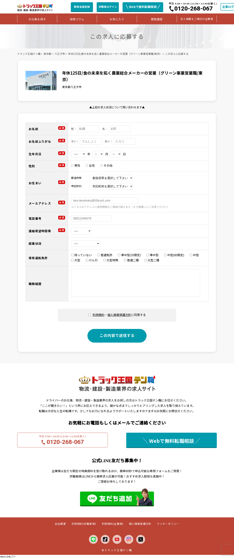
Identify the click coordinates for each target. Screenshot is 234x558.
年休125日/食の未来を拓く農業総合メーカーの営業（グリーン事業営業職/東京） (115, 54)
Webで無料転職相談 (143, 6)
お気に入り (117, 19)
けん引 (92, 260)
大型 (75, 260)
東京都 (47, 54)
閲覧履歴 (157, 19)
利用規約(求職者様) (84, 524)
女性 (90, 165)
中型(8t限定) (174, 255)
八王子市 (60, 54)
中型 (194, 255)
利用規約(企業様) (112, 524)
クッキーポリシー (168, 524)
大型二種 (151, 260)
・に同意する (119, 315)
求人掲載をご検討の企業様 (196, 19)
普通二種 (131, 260)
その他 (106, 165)
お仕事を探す (37, 19)
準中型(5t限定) (129, 255)
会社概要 (60, 524)
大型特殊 (110, 260)
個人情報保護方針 (119, 315)
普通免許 (104, 255)
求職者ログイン (108, 6)
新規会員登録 (82, 6)
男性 (75, 165)
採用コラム (77, 19)
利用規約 (98, 315)
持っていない (81, 255)
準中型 (153, 255)
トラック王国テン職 (28, 54)
